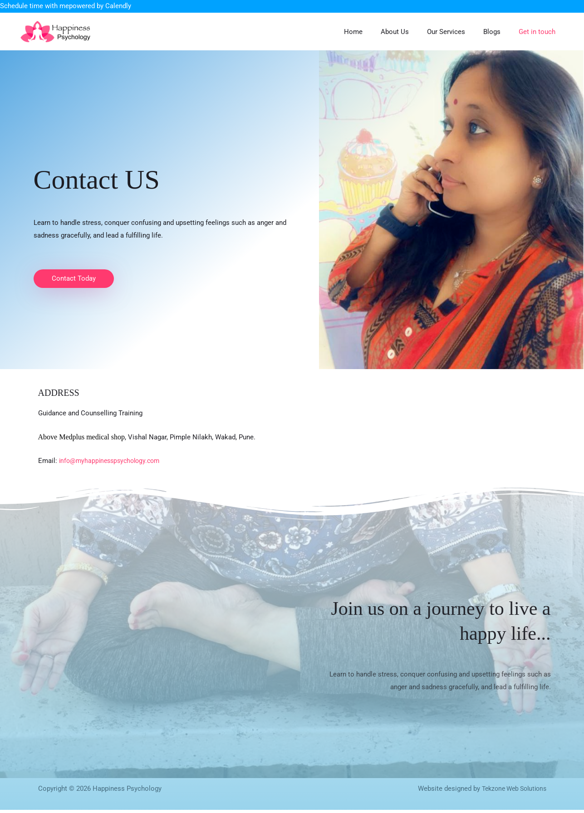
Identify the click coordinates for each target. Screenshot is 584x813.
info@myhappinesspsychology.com (112, 464)
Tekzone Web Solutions (510, 792)
